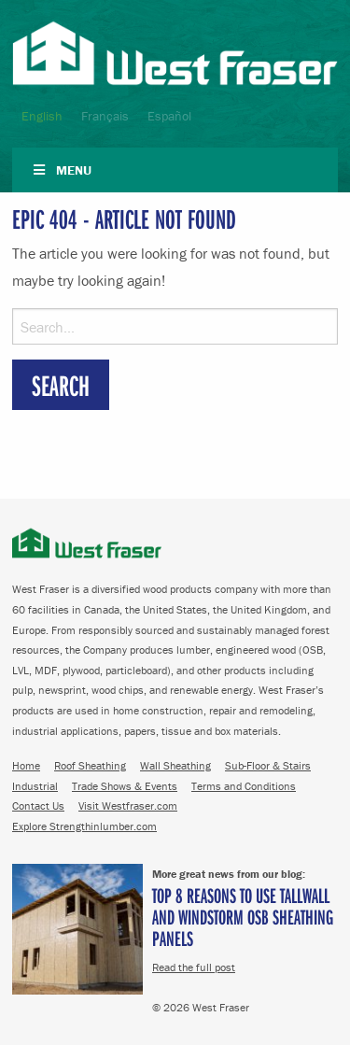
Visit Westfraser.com (127, 805)
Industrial (35, 786)
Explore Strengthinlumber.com (84, 826)
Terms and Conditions (243, 786)
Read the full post (193, 967)
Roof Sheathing (90, 765)
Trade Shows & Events (124, 786)
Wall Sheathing (175, 765)
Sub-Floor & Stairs (268, 765)
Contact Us (38, 805)
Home (26, 765)
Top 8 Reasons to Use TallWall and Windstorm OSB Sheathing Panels (242, 917)
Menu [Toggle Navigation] (61, 170)
